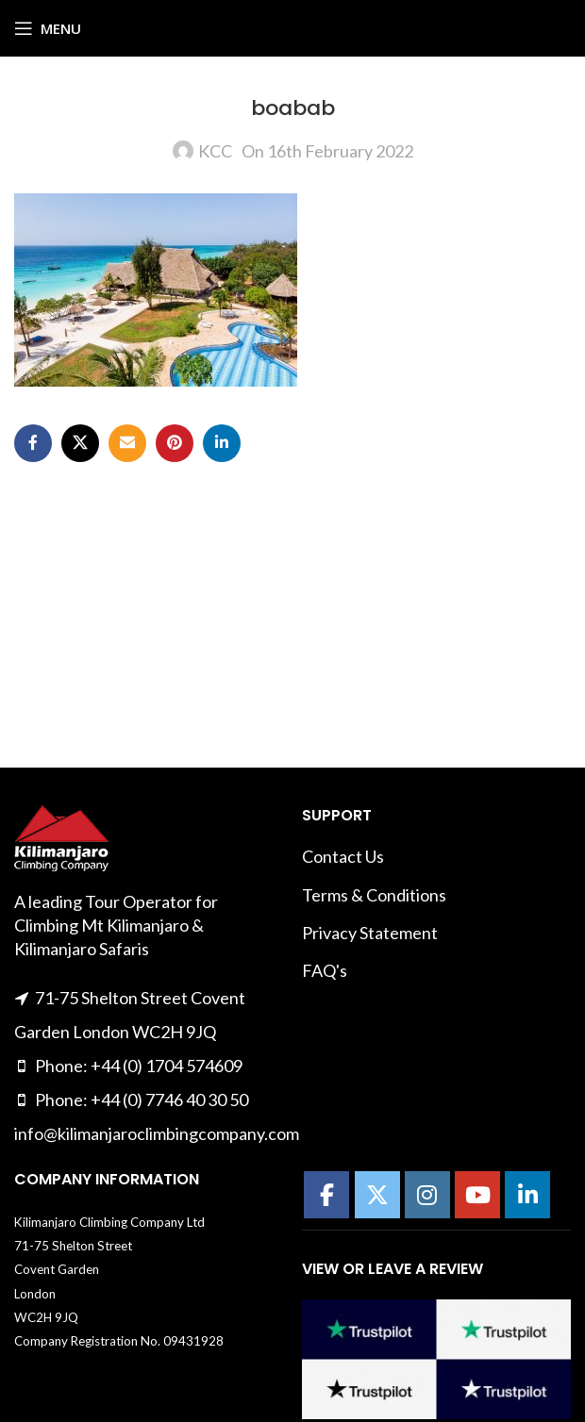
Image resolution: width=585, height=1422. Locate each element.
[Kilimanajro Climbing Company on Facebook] (326, 1194)
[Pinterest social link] (174, 443)
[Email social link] (127, 443)
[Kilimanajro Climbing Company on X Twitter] (377, 1194)
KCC (215, 151)
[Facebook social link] (33, 443)
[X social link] (80, 443)
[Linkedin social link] (222, 443)
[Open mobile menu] (48, 28)
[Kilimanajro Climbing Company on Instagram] (427, 1194)
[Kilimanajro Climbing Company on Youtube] (477, 1194)
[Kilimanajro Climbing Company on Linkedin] (527, 1194)
